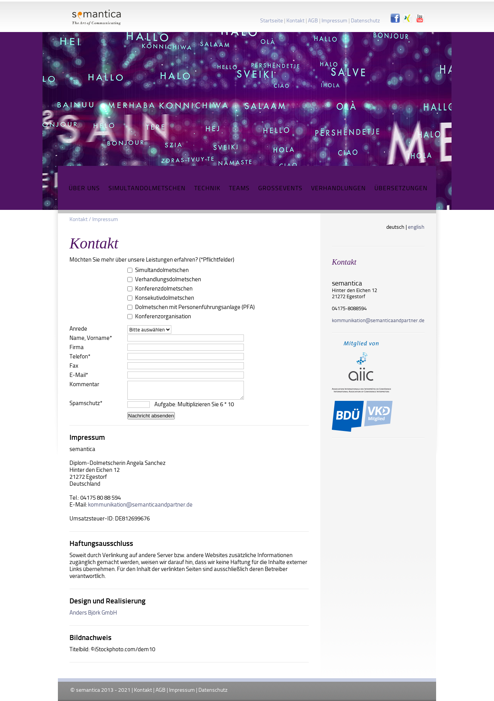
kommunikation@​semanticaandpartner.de (378, 320)
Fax (73, 365)
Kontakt (295, 20)
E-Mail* (78, 375)
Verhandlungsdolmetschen (168, 279)
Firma (76, 347)
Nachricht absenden (151, 416)
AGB (313, 20)
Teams (239, 188)
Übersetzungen (401, 188)
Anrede (78, 328)
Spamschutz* (85, 403)
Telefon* (79, 356)
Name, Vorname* (90, 337)
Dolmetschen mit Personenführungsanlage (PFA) (195, 307)
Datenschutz (365, 20)
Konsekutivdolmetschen (164, 297)
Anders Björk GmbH (93, 612)
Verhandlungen (338, 188)
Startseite (271, 20)
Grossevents (280, 188)
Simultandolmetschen (147, 188)
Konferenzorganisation (163, 316)
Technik (207, 188)
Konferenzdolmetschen (164, 288)
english (416, 226)
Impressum (334, 20)
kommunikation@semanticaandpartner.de (140, 504)
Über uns (84, 188)
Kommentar (84, 384)
